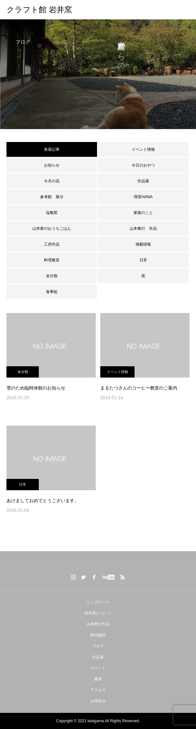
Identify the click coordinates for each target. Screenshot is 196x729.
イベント (98, 668)
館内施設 (98, 635)
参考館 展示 (51, 197)
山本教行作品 (98, 624)
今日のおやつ (143, 165)
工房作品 (52, 244)
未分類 (52, 276)
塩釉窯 (53, 212)
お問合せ (98, 701)
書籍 (98, 679)
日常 (143, 260)
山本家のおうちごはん (51, 228)
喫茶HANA (143, 197)
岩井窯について (98, 613)
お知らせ (52, 165)
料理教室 (52, 260)
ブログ (98, 646)
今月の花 (52, 181)
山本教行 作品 (143, 228)
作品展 (143, 181)
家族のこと (143, 212)
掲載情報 (143, 244)
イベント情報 (143, 149)
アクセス (98, 690)
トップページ (98, 602)
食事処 (52, 291)
